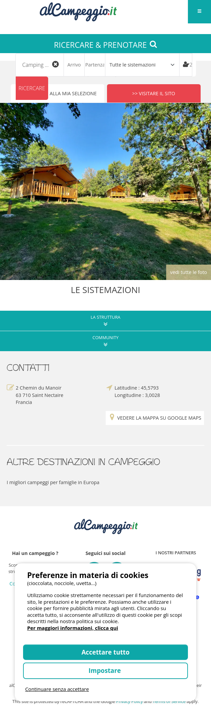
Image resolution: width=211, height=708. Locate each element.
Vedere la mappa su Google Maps (154, 418)
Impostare (105, 670)
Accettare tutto (106, 652)
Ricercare (31, 88)
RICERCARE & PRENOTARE (105, 44)
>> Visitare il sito (153, 93)
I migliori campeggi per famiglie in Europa (53, 482)
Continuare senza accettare (57, 689)
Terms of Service (169, 701)
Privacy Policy (129, 701)
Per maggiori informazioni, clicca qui (72, 627)
